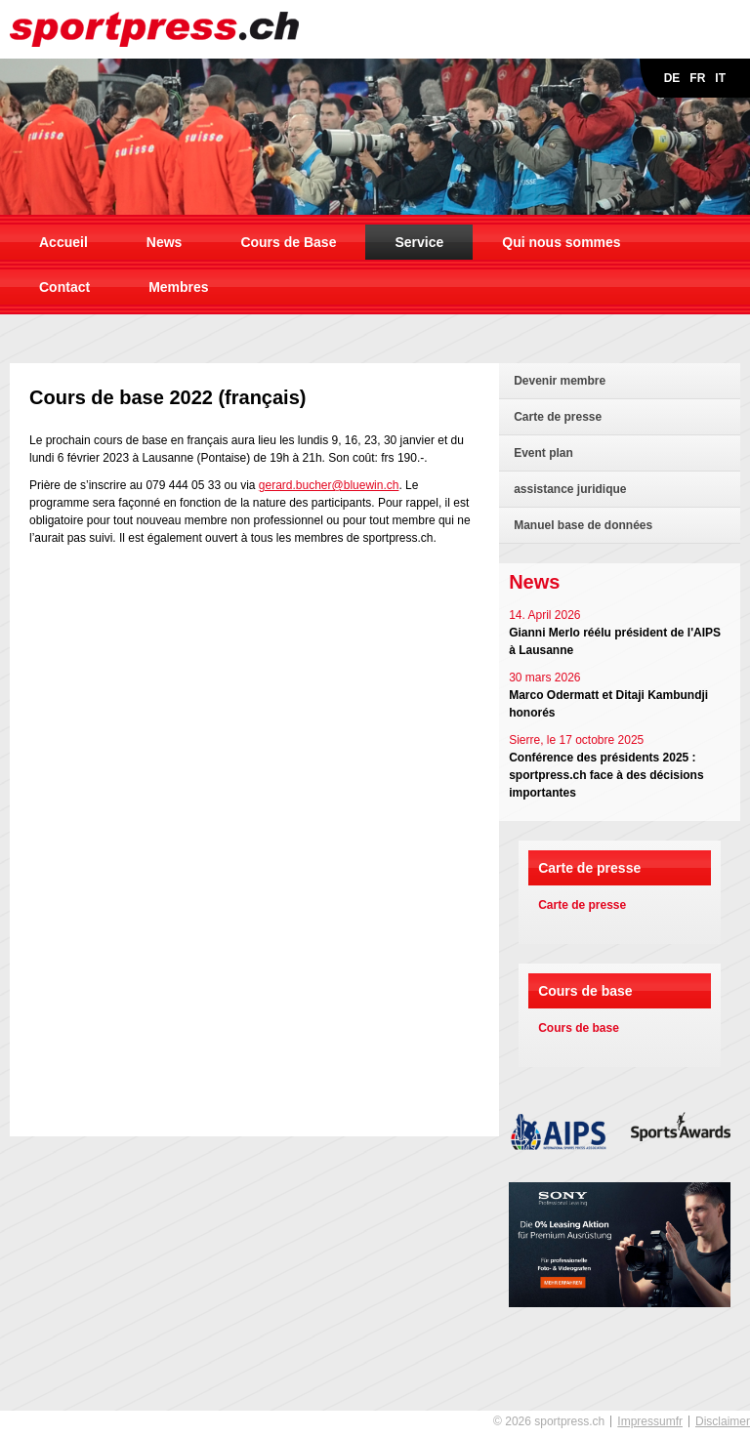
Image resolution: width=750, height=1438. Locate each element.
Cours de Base (288, 242)
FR (697, 78)
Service (419, 242)
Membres (178, 287)
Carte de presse (558, 417)
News (164, 242)
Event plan (543, 453)
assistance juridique (570, 489)
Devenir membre (559, 381)
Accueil (63, 242)
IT (720, 78)
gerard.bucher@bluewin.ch (329, 485)
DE (672, 78)
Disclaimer (722, 1421)
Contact (64, 287)
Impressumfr (650, 1421)
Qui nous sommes (561, 242)
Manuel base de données (583, 525)
